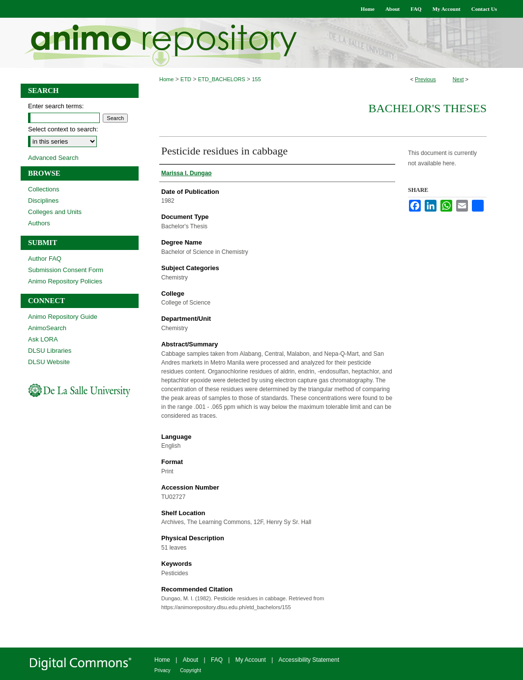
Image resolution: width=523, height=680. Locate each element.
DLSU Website (49, 362)
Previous (425, 79)
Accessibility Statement (309, 659)
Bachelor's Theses (427, 108)
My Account (250, 659)
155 (256, 79)
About (190, 659)
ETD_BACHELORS (221, 79)
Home (166, 79)
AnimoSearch (47, 328)
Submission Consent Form (65, 270)
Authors (39, 223)
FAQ (217, 659)
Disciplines (43, 200)
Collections (43, 189)
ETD (185, 79)
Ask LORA (43, 339)
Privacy (162, 670)
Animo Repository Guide (62, 316)
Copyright (190, 670)
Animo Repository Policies (65, 281)
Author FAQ (44, 258)
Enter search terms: (56, 106)
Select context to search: (63, 129)
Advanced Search (53, 157)
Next (458, 79)
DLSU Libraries (49, 350)
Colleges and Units (55, 212)
